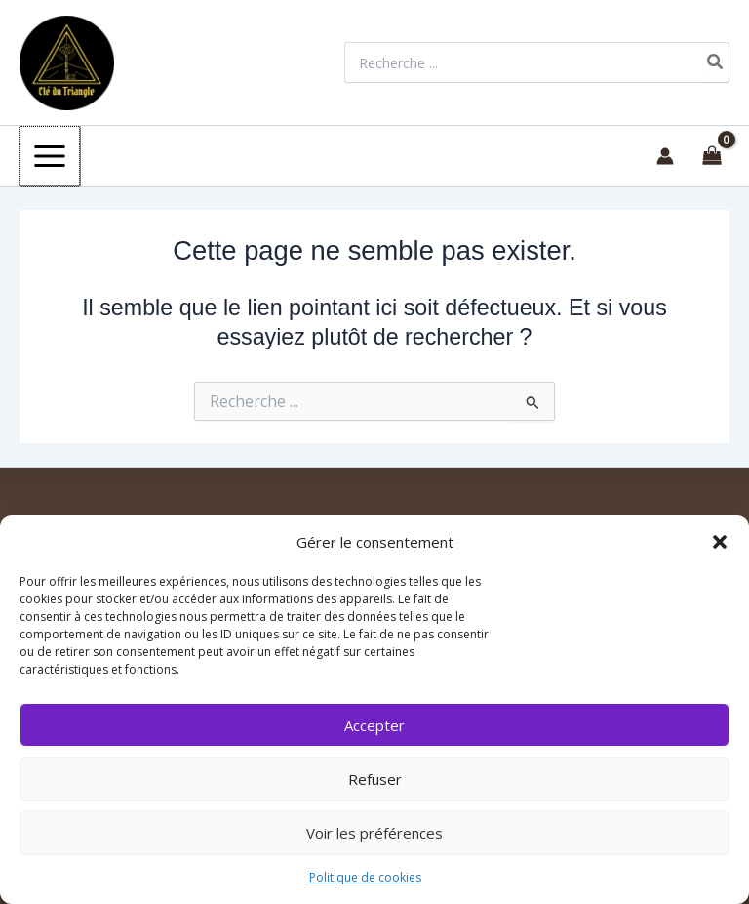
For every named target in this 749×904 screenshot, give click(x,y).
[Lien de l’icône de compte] (665, 155)
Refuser (375, 779)
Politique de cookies (365, 877)
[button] (719, 542)
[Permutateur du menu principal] (49, 155)
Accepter (374, 725)
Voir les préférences (374, 832)
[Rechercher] (716, 62)
